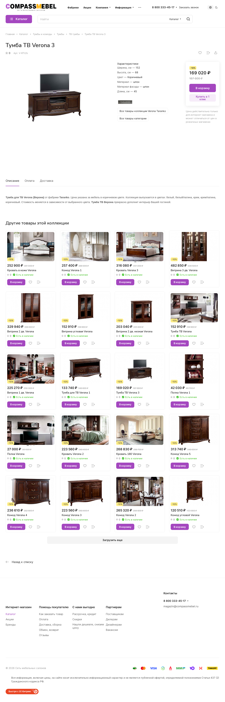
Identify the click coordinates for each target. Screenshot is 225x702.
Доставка (46, 180)
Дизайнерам (114, 624)
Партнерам (113, 607)
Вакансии (112, 630)
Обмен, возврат (49, 630)
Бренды (11, 624)
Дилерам (111, 619)
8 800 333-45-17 (163, 7)
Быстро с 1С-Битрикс (20, 691)
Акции (10, 619)
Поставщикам (115, 614)
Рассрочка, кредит (84, 614)
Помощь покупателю (54, 607)
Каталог (11, 614)
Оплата (29, 180)
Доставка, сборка (50, 624)
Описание (12, 180)
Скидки (77, 619)
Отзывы (44, 635)
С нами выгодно (83, 607)
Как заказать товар (51, 614)
